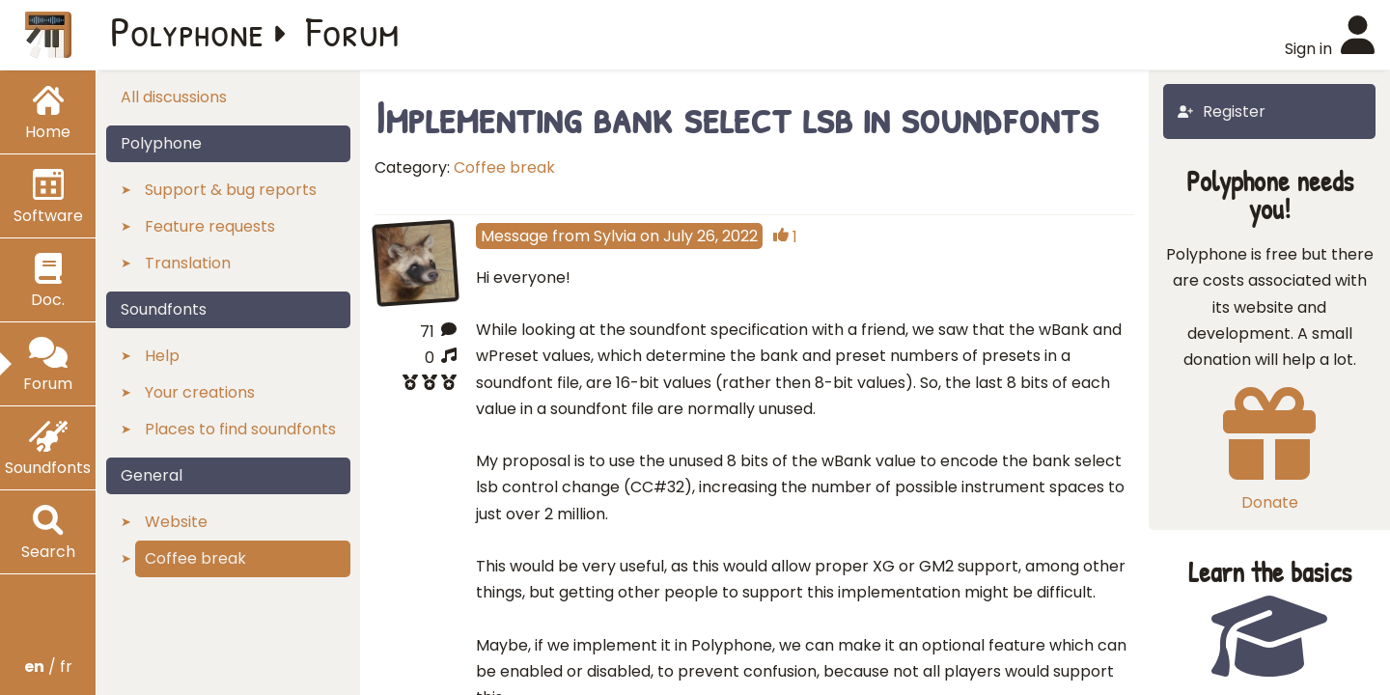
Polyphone (187, 31)
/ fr (48, 666)
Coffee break (504, 167)
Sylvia (615, 236)
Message (514, 236)
